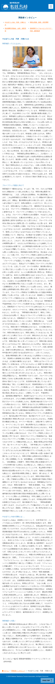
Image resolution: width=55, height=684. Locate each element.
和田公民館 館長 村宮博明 (39, 22)
